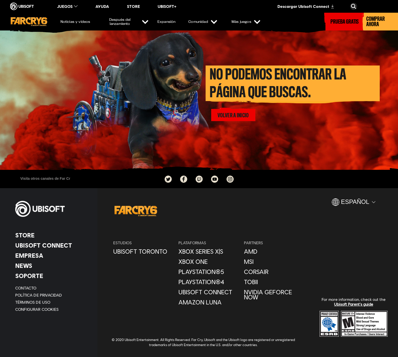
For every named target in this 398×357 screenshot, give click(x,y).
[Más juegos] (245, 21)
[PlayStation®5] (208, 271)
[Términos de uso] (52, 302)
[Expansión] (166, 21)
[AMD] (274, 251)
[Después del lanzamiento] (123, 21)
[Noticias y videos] (75, 21)
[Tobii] (274, 281)
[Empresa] (52, 255)
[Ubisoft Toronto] (143, 251)
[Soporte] (52, 275)
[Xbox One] (208, 261)
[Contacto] (52, 287)
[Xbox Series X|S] (208, 251)
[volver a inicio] (233, 115)
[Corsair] (274, 271)
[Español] (353, 204)
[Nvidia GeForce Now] (274, 294)
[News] (52, 265)
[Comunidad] (202, 21)
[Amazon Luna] (208, 302)
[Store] (52, 235)
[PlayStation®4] (208, 281)
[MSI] (274, 261)
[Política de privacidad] (52, 295)
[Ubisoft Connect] (52, 245)
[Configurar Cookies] (37, 309)
